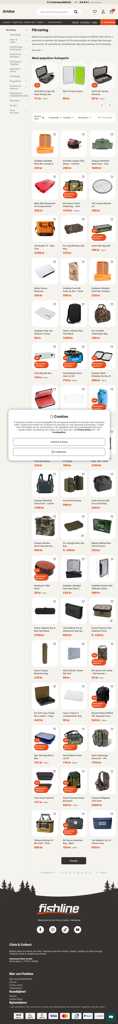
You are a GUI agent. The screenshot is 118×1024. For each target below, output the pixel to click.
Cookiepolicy (58, 432)
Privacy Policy (84, 429)
